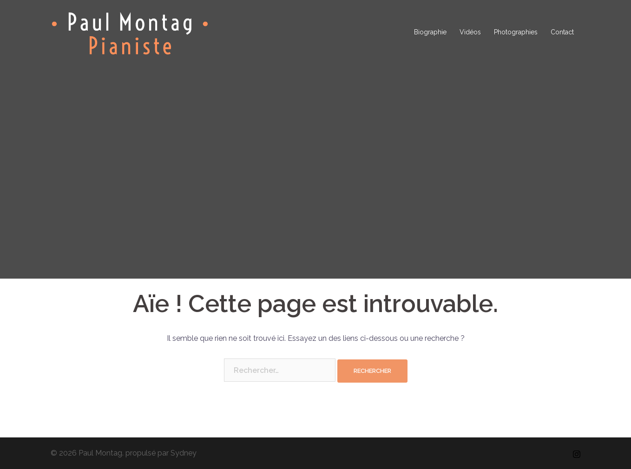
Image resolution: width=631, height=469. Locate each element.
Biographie (430, 32)
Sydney (184, 453)
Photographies (516, 32)
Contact (562, 32)
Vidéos (470, 32)
